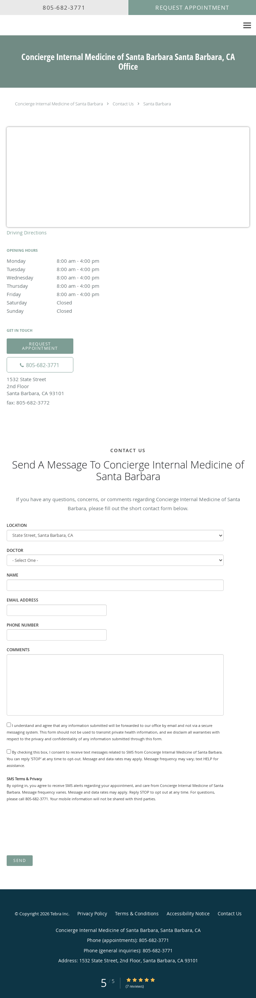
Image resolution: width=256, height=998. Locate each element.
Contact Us (123, 104)
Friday (65, 294)
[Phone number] (40, 364)
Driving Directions (27, 232)
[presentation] (57, 829)
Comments (18, 650)
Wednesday (65, 277)
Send (19, 860)
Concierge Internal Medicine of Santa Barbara (59, 104)
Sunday (65, 310)
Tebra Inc (59, 914)
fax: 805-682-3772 (28, 402)
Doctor (15, 550)
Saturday (65, 302)
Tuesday (65, 269)
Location (17, 525)
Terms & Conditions (137, 913)
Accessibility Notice (188, 913)
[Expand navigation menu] (247, 25)
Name (12, 575)
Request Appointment (40, 346)
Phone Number (23, 625)
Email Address (22, 600)
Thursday (65, 285)
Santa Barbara (157, 104)
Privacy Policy (92, 913)
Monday (65, 260)
